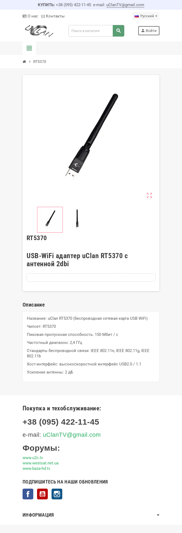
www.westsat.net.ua (41, 463)
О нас (30, 16)
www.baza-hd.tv (36, 468)
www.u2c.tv (33, 457)
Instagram (57, 494)
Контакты (53, 16)
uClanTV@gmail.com (125, 4)
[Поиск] (96, 31)
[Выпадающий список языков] (145, 16)
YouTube (42, 494)
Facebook (28, 494)
